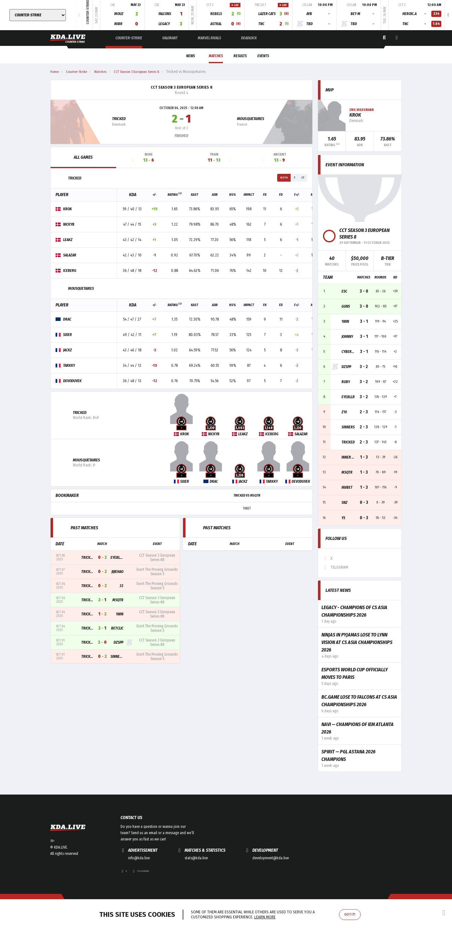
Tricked (118, 119)
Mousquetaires (252, 119)
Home (54, 71)
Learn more (265, 917)
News (176, 56)
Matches (208, 56)
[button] (448, 15)
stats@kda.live (196, 878)
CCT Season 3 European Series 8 (181, 87)
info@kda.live (139, 878)
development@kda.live (270, 878)
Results (241, 56)
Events (274, 56)
